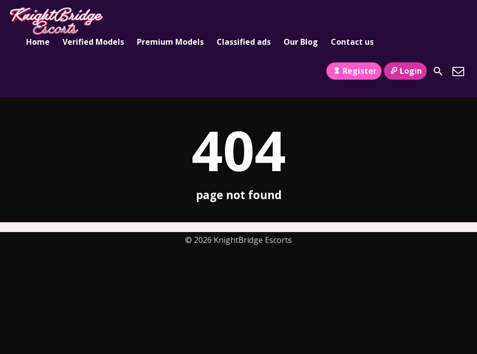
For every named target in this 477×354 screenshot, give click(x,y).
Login (405, 70)
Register (353, 70)
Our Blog (301, 41)
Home (38, 41)
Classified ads (244, 41)
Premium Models (170, 41)
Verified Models (93, 41)
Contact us (352, 41)
